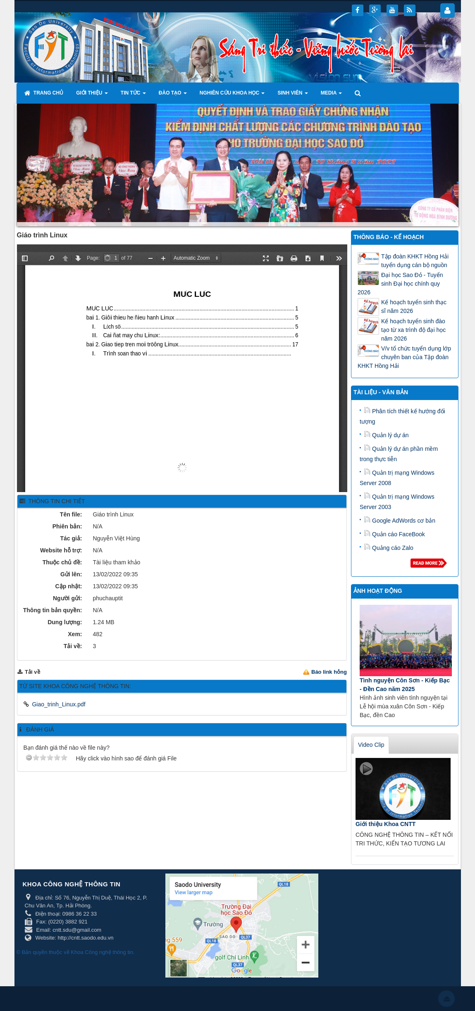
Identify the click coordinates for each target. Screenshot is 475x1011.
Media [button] (331, 95)
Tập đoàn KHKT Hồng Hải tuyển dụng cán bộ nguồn (415, 260)
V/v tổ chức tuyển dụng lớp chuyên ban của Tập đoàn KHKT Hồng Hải (404, 357)
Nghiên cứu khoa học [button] (232, 95)
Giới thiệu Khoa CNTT (385, 824)
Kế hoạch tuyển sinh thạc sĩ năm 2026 (413, 306)
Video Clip (371, 744)
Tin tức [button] (133, 95)
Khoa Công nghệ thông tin (102, 952)
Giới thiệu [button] (92, 95)
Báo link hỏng (329, 672)
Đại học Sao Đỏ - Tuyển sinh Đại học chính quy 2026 (400, 284)
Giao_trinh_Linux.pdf (58, 704)
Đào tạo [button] (173, 95)
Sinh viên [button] (292, 95)
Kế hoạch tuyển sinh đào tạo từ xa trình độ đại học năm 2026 (413, 330)
